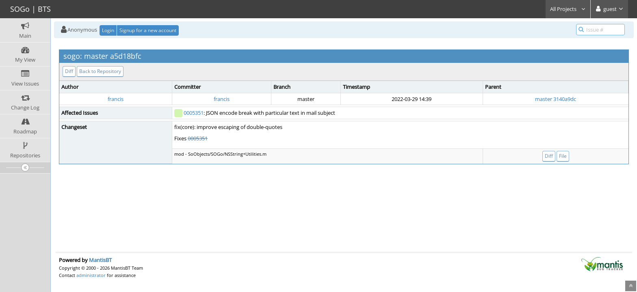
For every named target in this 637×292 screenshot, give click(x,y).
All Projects (568, 9)
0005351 (194, 112)
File (563, 155)
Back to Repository (100, 71)
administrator (91, 275)
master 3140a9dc (555, 99)
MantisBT (100, 260)
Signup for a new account (147, 30)
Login (108, 30)
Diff (69, 71)
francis (116, 99)
